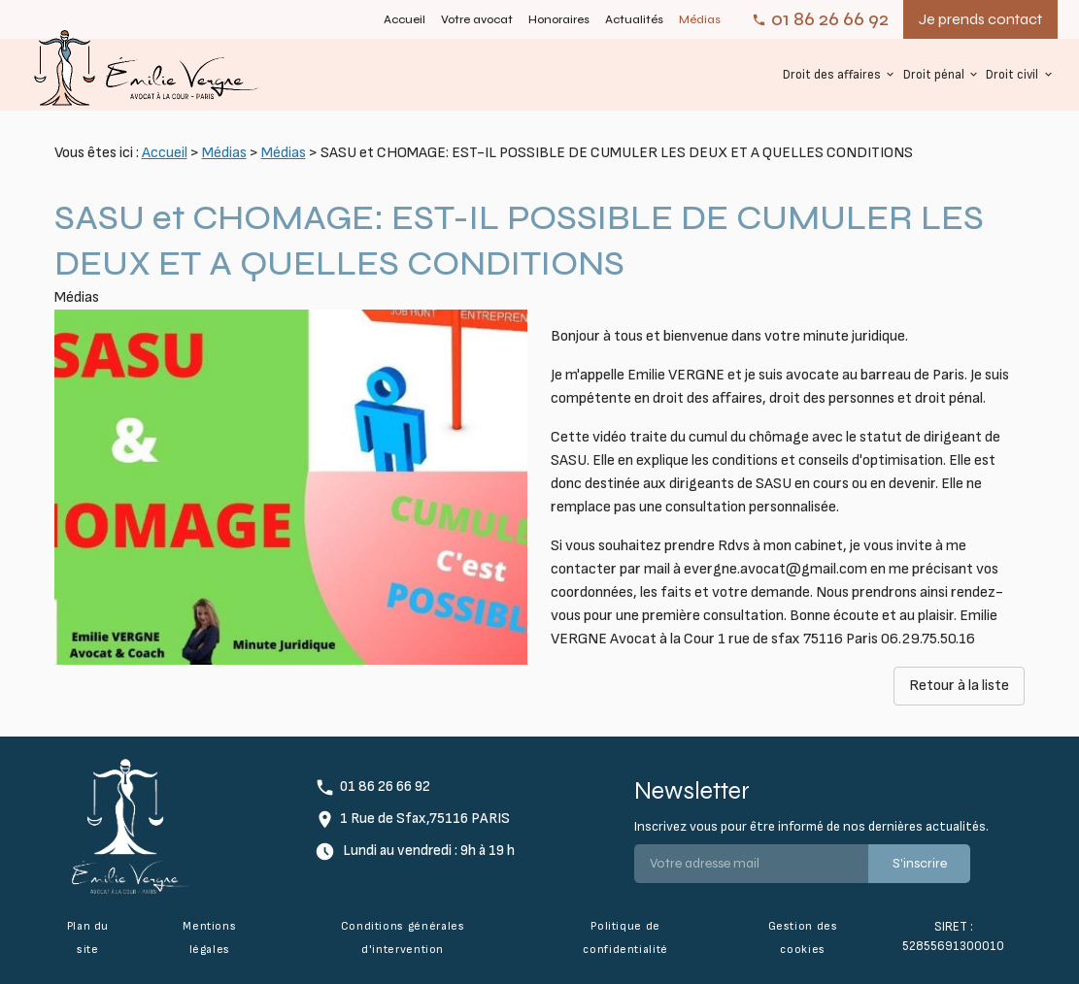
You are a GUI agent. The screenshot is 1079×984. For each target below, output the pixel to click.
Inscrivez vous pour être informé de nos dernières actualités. (811, 826)
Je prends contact (980, 19)
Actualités (634, 19)
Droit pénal (933, 74)
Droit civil (1012, 74)
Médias (700, 19)
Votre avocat (477, 19)
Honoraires (559, 19)
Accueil (404, 19)
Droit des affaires (832, 74)
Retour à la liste (959, 685)
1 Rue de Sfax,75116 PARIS (425, 818)
